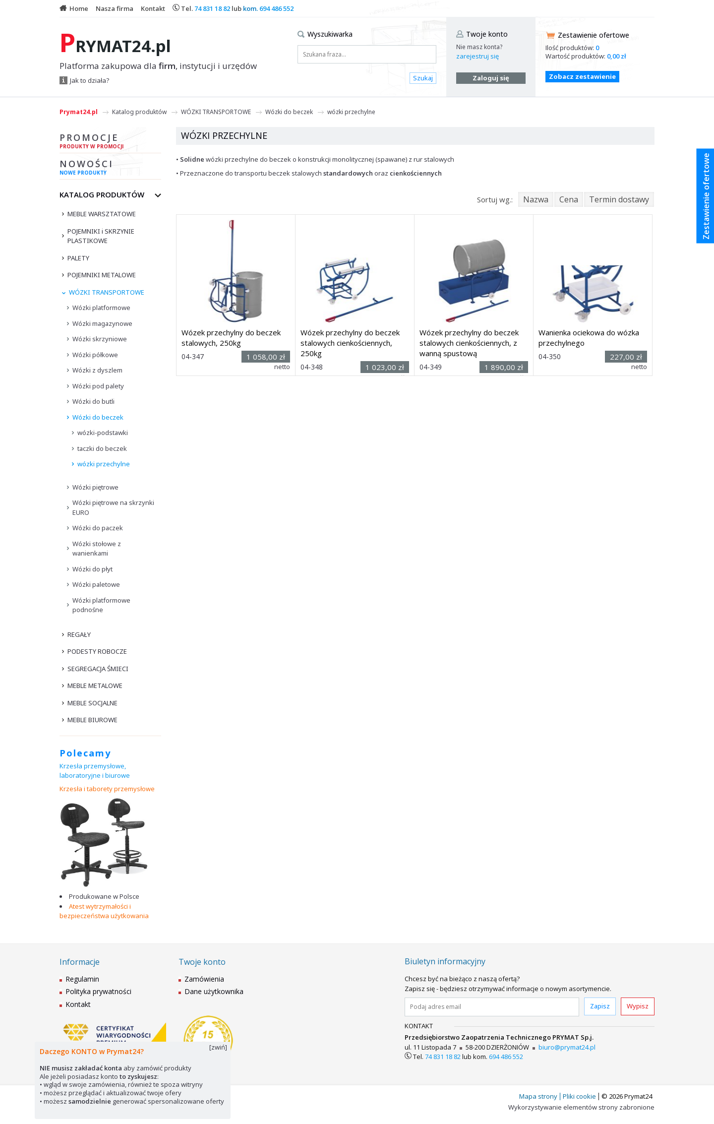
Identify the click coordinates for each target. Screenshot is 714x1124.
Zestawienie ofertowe (593, 35)
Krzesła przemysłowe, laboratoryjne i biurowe (95, 770)
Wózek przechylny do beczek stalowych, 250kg (231, 337)
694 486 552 (276, 8)
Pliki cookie (579, 1096)
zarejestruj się (477, 56)
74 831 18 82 (212, 8)
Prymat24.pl (79, 112)
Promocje (110, 142)
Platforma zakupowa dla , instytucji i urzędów (158, 66)
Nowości (110, 169)
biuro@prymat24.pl (566, 1047)
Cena (568, 199)
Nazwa (535, 199)
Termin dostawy (619, 199)
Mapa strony (538, 1096)
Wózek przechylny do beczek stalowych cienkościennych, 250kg (350, 342)
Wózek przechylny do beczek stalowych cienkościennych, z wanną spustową (469, 342)
